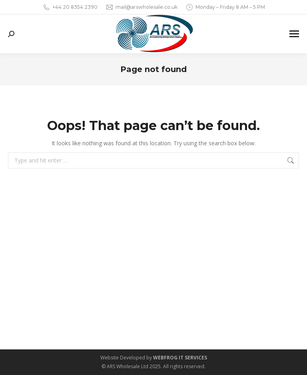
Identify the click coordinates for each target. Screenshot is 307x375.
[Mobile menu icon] (294, 33)
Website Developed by (153, 357)
